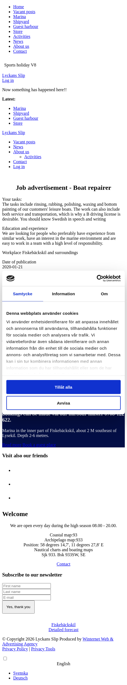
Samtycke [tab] (22, 293)
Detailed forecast (64, 629)
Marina (19, 16)
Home (18, 6)
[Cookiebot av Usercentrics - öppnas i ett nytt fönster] (97, 278)
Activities (21, 36)
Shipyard (21, 21)
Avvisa (63, 403)
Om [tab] (104, 293)
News (18, 41)
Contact (20, 51)
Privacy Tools (43, 649)
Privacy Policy (15, 649)
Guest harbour (25, 26)
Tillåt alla (63, 387)
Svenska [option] (20, 673)
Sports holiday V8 (32, 99)
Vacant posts (24, 11)
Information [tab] (63, 293)
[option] (69, 673)
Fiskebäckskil (63, 624)
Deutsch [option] (20, 678)
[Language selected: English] (63, 668)
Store (18, 31)
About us (21, 46)
